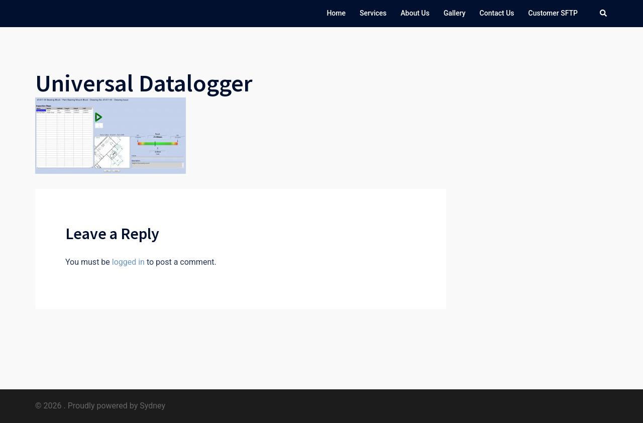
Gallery (455, 13)
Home (336, 13)
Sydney (152, 405)
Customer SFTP (553, 13)
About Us (415, 13)
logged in (128, 262)
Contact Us (497, 13)
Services (373, 13)
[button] (604, 14)
